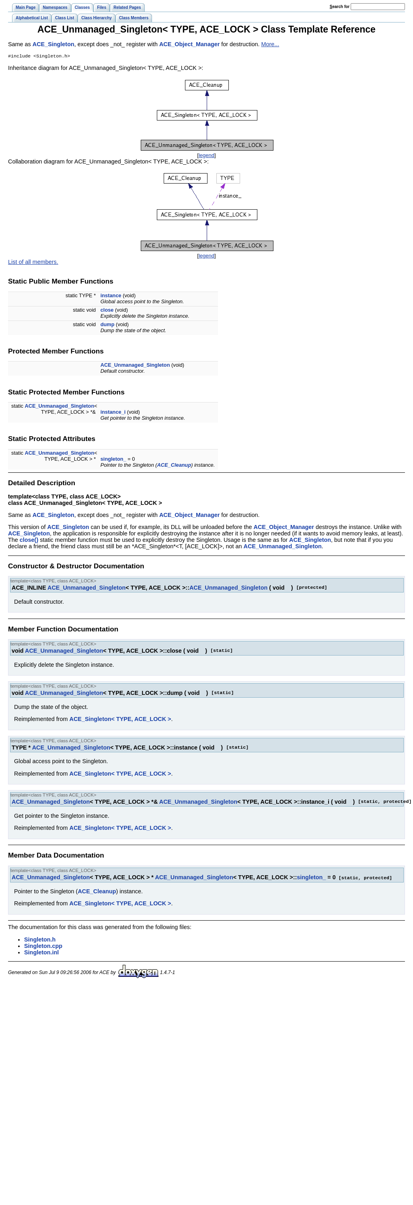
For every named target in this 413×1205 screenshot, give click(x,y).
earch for (340, 6)
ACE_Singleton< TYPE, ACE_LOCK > (120, 720)
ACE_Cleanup (174, 466)
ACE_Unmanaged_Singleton (135, 366)
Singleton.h (39, 940)
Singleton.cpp (43, 946)
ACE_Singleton (53, 44)
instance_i (113, 413)
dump (108, 325)
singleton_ (113, 460)
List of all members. (33, 262)
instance (111, 296)
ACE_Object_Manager (189, 44)
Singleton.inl (41, 953)
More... (270, 44)
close (107, 311)
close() (29, 540)
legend (206, 156)
